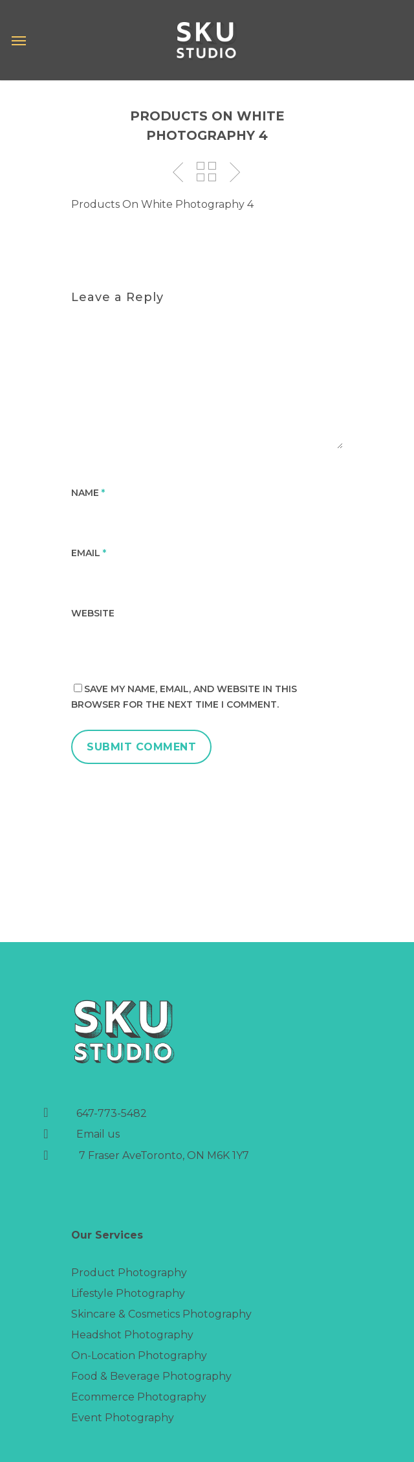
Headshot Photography (132, 1335)
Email (88, 553)
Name (88, 493)
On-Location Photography (139, 1355)
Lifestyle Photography (128, 1293)
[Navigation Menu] (19, 40)
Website (92, 613)
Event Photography (122, 1417)
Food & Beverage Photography (151, 1376)
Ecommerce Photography (138, 1397)
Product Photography (129, 1272)
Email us (98, 1134)
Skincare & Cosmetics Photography (161, 1314)
